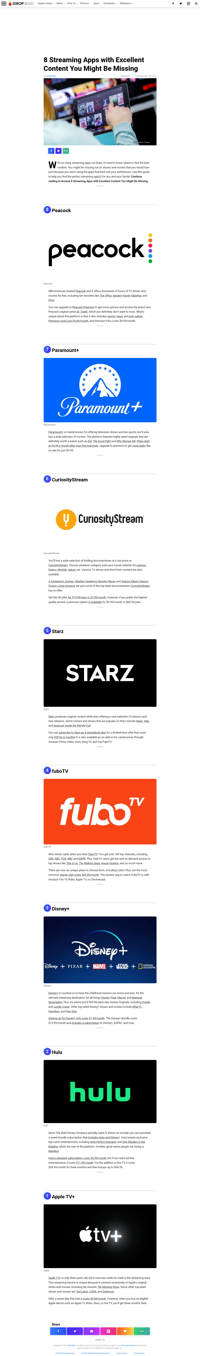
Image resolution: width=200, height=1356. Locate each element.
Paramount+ (65, 350)
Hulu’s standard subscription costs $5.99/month (77, 1158)
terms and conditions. (129, 1345)
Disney (105, 997)
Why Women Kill (125, 441)
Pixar (113, 997)
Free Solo (71, 1011)
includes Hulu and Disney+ (103, 1137)
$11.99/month (84, 1162)
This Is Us (72, 863)
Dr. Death (82, 311)
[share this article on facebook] (51, 151)
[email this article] (92, 1331)
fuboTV (60, 771)
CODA (92, 1291)
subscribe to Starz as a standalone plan (82, 732)
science (141, 565)
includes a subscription (85, 1023)
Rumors (84, 3)
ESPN (82, 858)
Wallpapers (126, 3)
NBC (70, 858)
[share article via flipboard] (108, 1331)
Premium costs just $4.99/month (68, 321)
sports (111, 316)
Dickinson (108, 1291)
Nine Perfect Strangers (103, 1142)
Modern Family (121, 295)
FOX (63, 858)
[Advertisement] (100, 32)
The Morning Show (108, 1287)
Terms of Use (122, 1353)
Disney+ (61, 909)
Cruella (146, 1002)
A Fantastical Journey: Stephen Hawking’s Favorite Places (81, 581)
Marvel (121, 997)
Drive (51, 300)
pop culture (136, 316)
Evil (90, 441)
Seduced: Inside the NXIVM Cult (72, 725)
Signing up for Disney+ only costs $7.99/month (76, 1018)
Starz (58, 631)
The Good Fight (102, 441)
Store (96, 3)
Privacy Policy (139, 1353)
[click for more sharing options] (65, 151)
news (119, 316)
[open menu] (4, 3)
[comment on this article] (125, 1331)
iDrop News (71, 1345)
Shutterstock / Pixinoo (142, 142)
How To (71, 3)
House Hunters (110, 863)
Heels (139, 721)
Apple (46, 1270)
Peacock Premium (83, 307)
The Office (106, 295)
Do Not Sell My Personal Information (96, 1353)
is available (95, 602)
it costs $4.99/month (93, 1298)
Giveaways (109, 3)
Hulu (57, 1052)
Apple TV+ (63, 1197)
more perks (139, 445)
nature (72, 569)
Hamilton (54, 1011)
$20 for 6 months (64, 737)
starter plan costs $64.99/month (79, 874)
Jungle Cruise (61, 1006)
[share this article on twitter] (58, 151)
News (60, 3)
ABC (57, 858)
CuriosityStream (70, 480)
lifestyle (62, 569)
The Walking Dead (89, 863)
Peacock (61, 210)
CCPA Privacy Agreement (65, 1353)
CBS (51, 858)
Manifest (136, 295)
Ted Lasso (82, 1291)
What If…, (137, 1006)
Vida (146, 721)
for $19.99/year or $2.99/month (87, 597)
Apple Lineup (45, 3)
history (52, 569)
